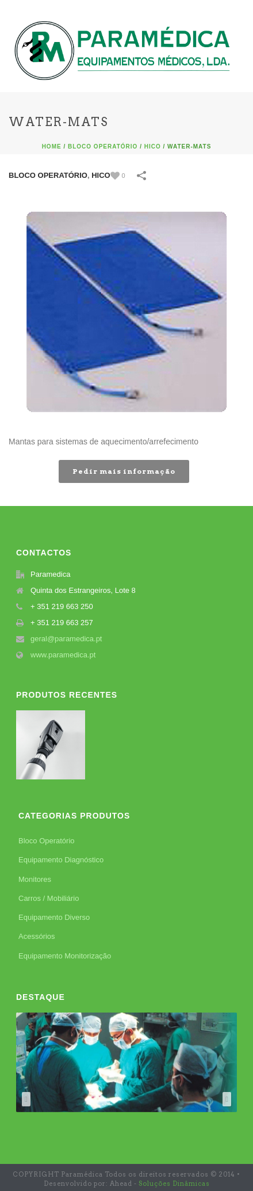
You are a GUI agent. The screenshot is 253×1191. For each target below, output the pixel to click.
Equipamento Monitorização (64, 956)
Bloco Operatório (102, 146)
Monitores (34, 879)
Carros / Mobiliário (48, 898)
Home (52, 146)
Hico (152, 146)
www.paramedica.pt (62, 654)
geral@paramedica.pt (66, 638)
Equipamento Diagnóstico (60, 859)
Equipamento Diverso (54, 917)
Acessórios (36, 936)
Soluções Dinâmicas (174, 1183)
